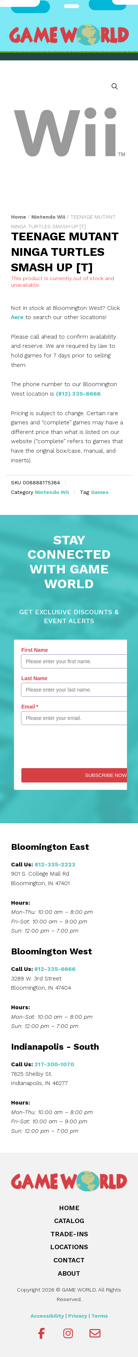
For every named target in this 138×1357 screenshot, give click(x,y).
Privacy (77, 1316)
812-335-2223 (55, 864)
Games (100, 492)
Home (18, 217)
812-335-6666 (54, 969)
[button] (114, 86)
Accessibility (47, 1316)
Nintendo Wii (48, 217)
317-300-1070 (54, 1064)
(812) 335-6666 (78, 394)
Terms (99, 1316)
